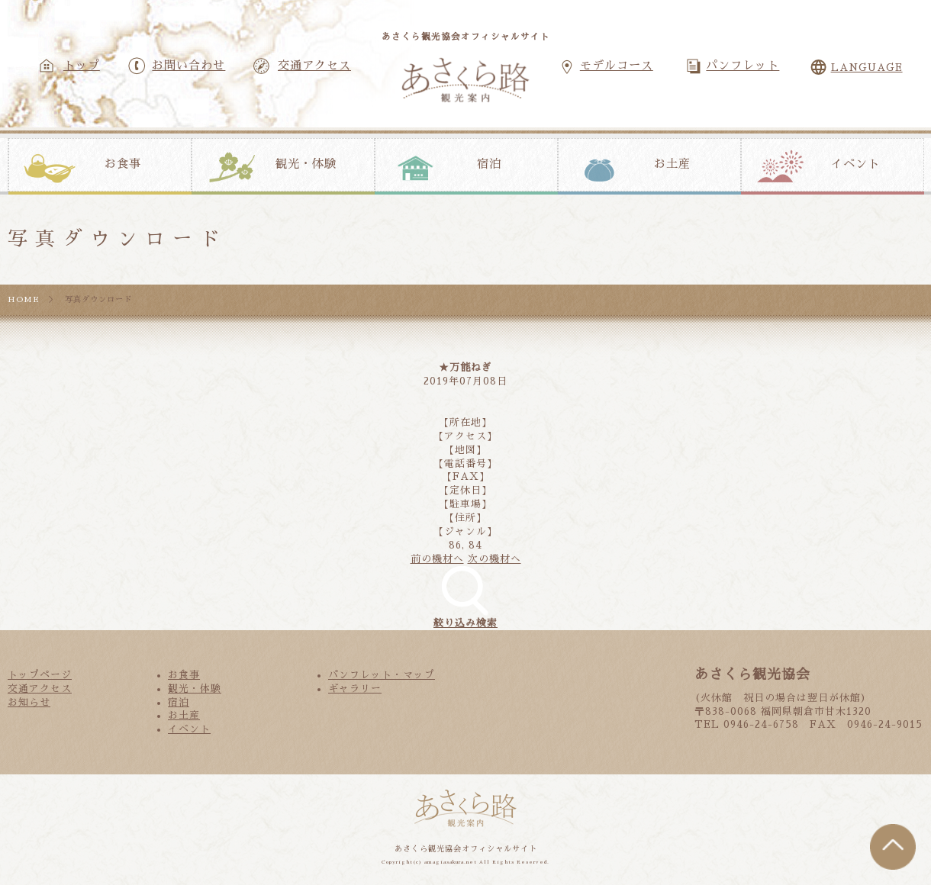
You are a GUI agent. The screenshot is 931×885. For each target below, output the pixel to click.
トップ (81, 66)
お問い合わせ (188, 66)
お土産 (672, 164)
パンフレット (742, 66)
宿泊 (489, 164)
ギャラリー (355, 689)
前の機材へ (437, 559)
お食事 (123, 164)
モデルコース (616, 66)
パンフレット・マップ (381, 675)
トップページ (40, 675)
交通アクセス (314, 66)
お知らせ (29, 702)
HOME (24, 299)
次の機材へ (494, 559)
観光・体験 (306, 164)
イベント (855, 164)
